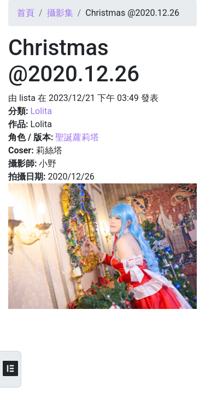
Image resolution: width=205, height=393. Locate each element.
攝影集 (60, 13)
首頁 (25, 13)
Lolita (40, 111)
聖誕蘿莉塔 (77, 137)
